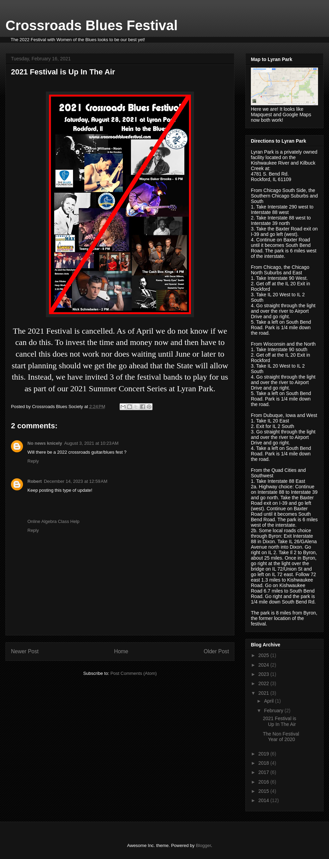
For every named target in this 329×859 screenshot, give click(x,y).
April (269, 701)
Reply (33, 461)
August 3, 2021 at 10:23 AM (91, 443)
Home (121, 651)
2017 (264, 772)
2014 (264, 800)
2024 (264, 665)
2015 (264, 791)
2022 (264, 683)
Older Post (216, 651)
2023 (264, 674)
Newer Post (25, 651)
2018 (264, 763)
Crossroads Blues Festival (91, 25)
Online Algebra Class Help (53, 521)
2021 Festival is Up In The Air (279, 721)
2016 (264, 782)
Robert (34, 481)
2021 (264, 693)
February (274, 710)
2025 (264, 655)
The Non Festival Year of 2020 (281, 736)
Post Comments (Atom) (133, 673)
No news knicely (44, 443)
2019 (264, 753)
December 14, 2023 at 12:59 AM (75, 481)
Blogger (203, 845)
